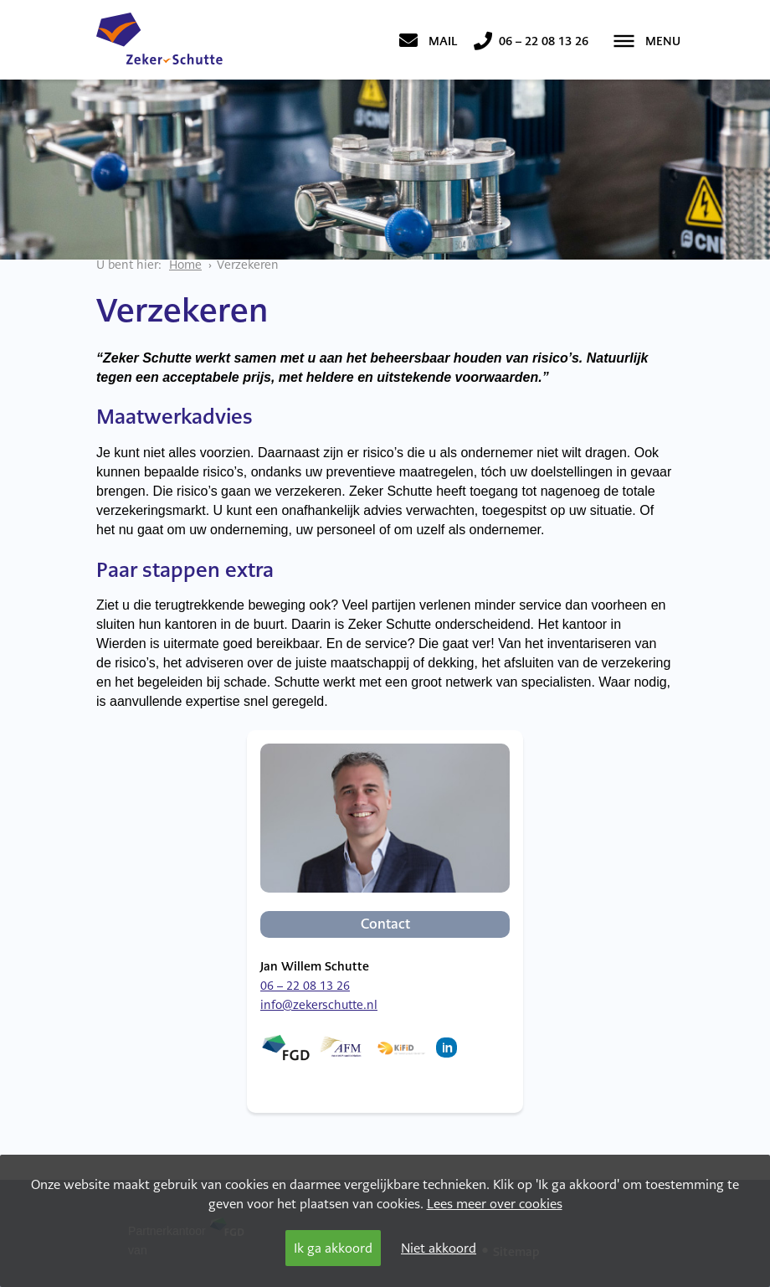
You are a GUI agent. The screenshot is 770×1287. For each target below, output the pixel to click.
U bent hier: (129, 264)
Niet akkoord (438, 1248)
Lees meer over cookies (494, 1203)
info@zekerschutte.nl (318, 1004)
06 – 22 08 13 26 (305, 985)
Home (185, 264)
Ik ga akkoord (333, 1248)
